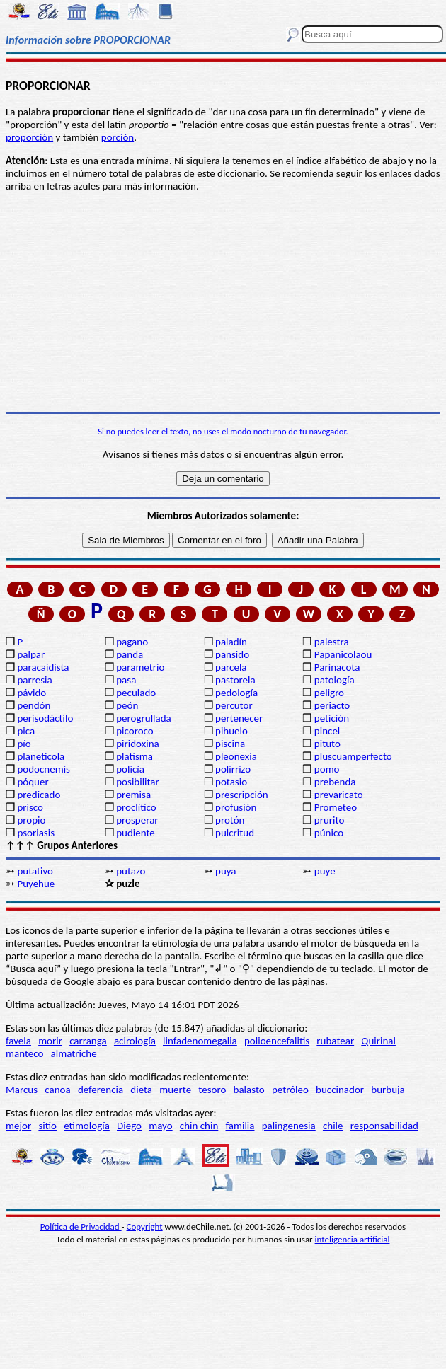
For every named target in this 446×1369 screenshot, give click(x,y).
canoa (57, 1089)
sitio (47, 1125)
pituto (327, 743)
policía (130, 769)
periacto (332, 705)
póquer (32, 781)
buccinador (340, 1089)
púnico (328, 832)
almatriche (74, 1053)
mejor (18, 1125)
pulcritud (234, 832)
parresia (34, 680)
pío (23, 743)
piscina (230, 743)
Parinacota (337, 667)
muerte (175, 1089)
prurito (329, 820)
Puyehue (36, 883)
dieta (141, 1089)
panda (129, 654)
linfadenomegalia (200, 1040)
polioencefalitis (276, 1040)
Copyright (145, 1226)
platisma (134, 756)
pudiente (135, 832)
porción (117, 137)
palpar (31, 654)
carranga (88, 1040)
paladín (231, 641)
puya (225, 871)
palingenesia (289, 1125)
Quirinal (378, 1040)
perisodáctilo (45, 718)
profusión (235, 807)
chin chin (199, 1125)
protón (229, 820)
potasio (231, 781)
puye (325, 871)
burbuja (388, 1089)
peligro (329, 692)
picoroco (134, 730)
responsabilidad (384, 1125)
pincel (327, 730)
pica (26, 730)
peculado (136, 692)
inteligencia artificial (352, 1239)
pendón (33, 705)
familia (240, 1125)
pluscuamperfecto (353, 756)
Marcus (22, 1089)
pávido (31, 692)
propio (31, 820)
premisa (133, 794)
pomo (327, 769)
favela (18, 1040)
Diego (129, 1125)
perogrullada (143, 718)
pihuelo (231, 730)
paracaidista (43, 667)
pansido (232, 654)
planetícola (40, 756)
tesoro (212, 1089)
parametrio (140, 667)
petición (331, 718)
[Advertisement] (223, 302)
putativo (35, 871)
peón (127, 705)
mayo (160, 1125)
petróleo (290, 1089)
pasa (126, 680)
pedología (236, 692)
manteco (24, 1053)
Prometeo (335, 807)
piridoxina (137, 743)
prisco (30, 807)
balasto (249, 1089)
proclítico (136, 807)
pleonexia (236, 756)
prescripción (241, 794)
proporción (29, 137)
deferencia (100, 1089)
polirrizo (233, 769)
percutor (234, 705)
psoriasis (36, 832)
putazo (130, 871)
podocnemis (43, 769)
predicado (38, 794)
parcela (231, 667)
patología (334, 680)
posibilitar (137, 781)
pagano (132, 641)
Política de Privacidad (81, 1226)
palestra (331, 641)
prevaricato (338, 794)
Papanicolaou (343, 654)
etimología (87, 1125)
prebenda (335, 781)
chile (333, 1125)
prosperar (137, 820)
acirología (135, 1040)
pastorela (235, 680)
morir (50, 1040)
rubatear (335, 1040)
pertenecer (239, 718)
